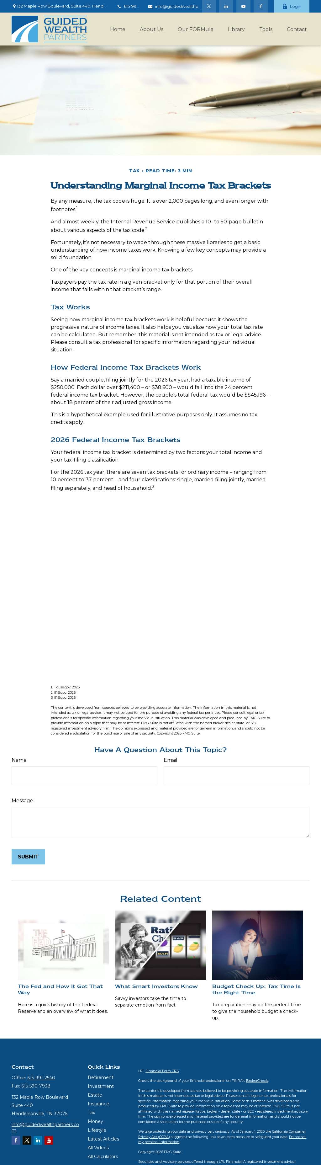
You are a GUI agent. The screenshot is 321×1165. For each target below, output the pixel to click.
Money (95, 1121)
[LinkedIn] (226, 6)
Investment (101, 1086)
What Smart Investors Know (156, 986)
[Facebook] (261, 6)
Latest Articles (103, 1139)
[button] (118, 29)
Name (19, 760)
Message (22, 801)
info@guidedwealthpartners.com (185, 6)
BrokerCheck (257, 1080)
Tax (91, 1112)
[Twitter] (209, 6)
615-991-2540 (132, 6)
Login (291, 6)
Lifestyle (97, 1130)
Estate (95, 1095)
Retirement (100, 1077)
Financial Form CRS (162, 1071)
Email (170, 760)
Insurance (98, 1104)
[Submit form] (28, 856)
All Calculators (103, 1156)
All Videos (98, 1148)
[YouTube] (243, 6)
